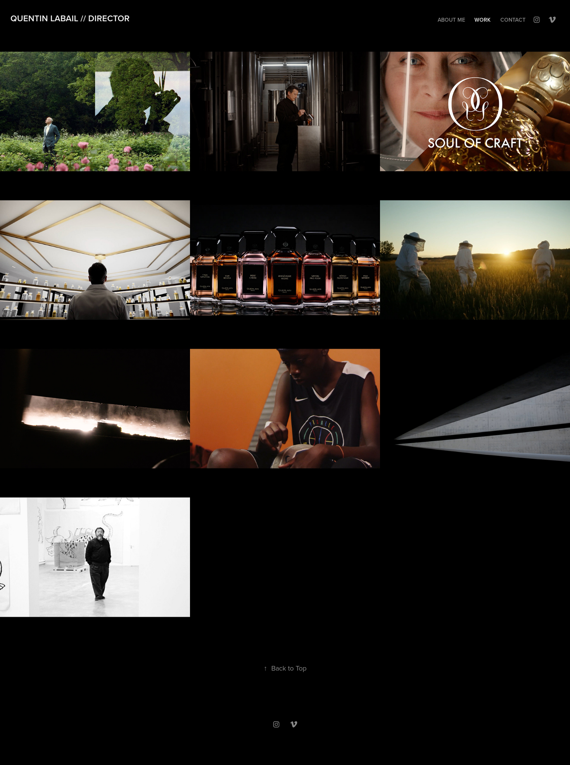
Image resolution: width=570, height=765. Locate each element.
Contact (512, 20)
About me (451, 20)
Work (482, 20)
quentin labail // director (70, 18)
